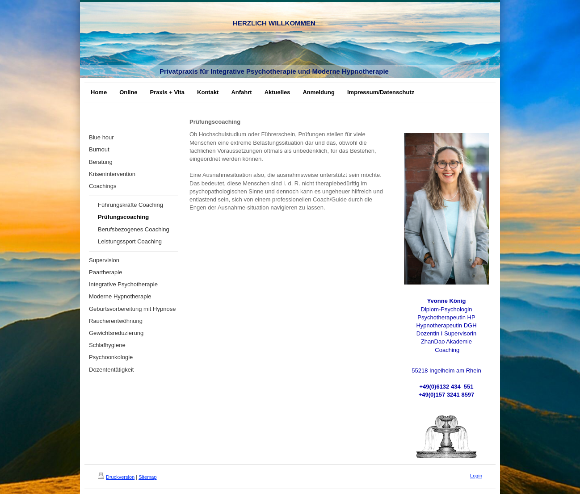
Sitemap (147, 477)
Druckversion (116, 477)
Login (476, 475)
